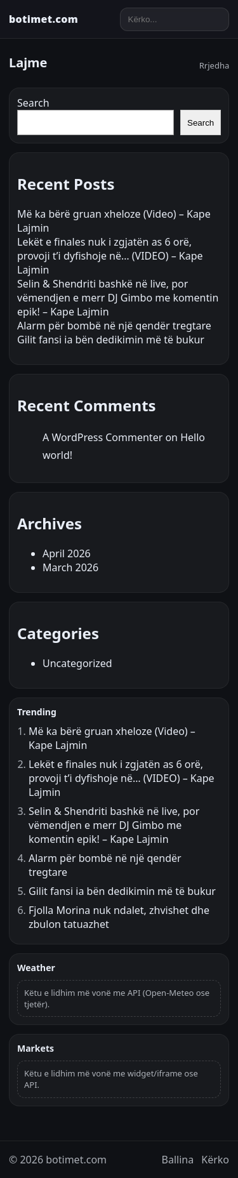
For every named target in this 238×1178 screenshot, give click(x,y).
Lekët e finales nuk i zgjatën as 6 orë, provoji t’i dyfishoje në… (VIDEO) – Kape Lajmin (110, 256)
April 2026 (67, 553)
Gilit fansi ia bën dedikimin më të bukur (110, 340)
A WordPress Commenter (102, 437)
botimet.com (43, 19)
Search (33, 103)
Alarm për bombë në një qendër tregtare (114, 326)
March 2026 (70, 567)
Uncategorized (77, 663)
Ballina (178, 1160)
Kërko (215, 1160)
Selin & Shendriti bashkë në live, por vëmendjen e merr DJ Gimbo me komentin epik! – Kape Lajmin (117, 298)
